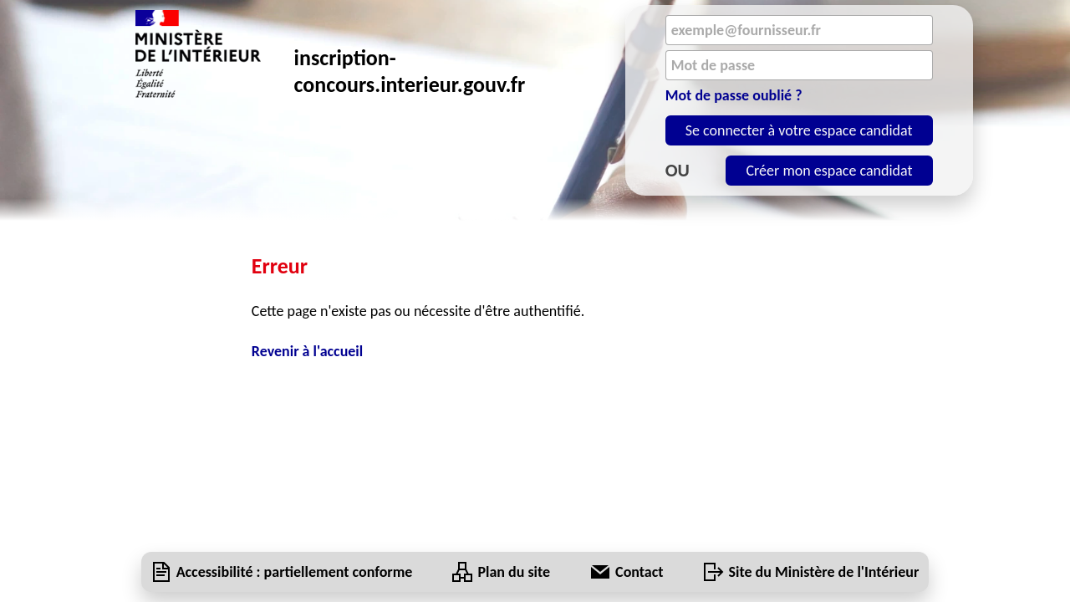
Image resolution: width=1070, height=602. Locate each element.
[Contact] (639, 572)
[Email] (799, 30)
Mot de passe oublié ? (733, 95)
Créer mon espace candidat (829, 170)
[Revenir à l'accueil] (535, 351)
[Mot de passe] (799, 65)
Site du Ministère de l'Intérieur (824, 572)
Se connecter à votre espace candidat (799, 130)
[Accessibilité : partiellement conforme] (294, 572)
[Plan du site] (513, 572)
